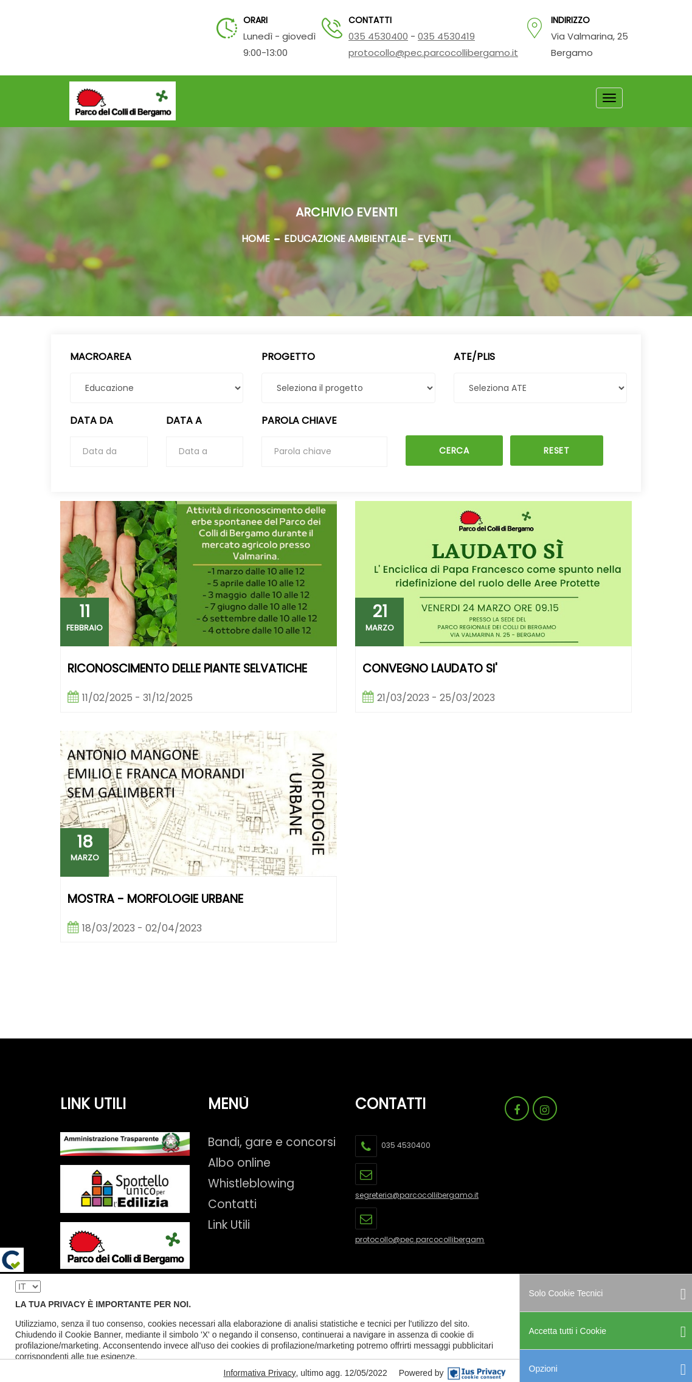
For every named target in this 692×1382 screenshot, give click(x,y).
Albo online (239, 1163)
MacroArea (100, 357)
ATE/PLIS (474, 357)
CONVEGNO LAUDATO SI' (429, 669)
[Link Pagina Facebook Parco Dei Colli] (517, 1108)
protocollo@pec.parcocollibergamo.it (433, 52)
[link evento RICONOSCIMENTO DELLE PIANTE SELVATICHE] (198, 573)
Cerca (454, 450)
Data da (91, 420)
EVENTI (434, 239)
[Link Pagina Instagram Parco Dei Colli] (545, 1108)
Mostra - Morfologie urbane (155, 899)
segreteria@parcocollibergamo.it (417, 1195)
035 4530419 (446, 36)
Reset (556, 450)
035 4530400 (378, 36)
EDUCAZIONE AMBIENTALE (345, 239)
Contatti (232, 1204)
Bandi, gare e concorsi (272, 1142)
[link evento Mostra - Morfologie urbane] (198, 803)
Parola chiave (299, 420)
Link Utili (229, 1225)
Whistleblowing (251, 1183)
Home (255, 239)
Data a (184, 420)
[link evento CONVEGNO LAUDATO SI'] (493, 573)
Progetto (288, 357)
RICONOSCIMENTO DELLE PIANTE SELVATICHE (187, 669)
